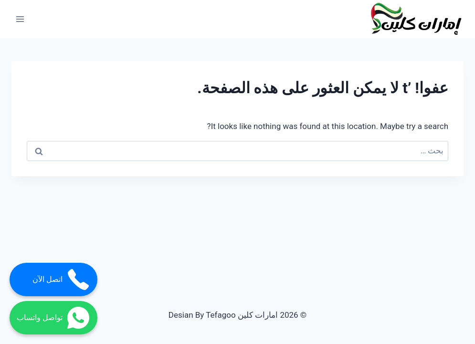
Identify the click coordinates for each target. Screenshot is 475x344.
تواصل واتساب (53, 318)
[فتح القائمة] (20, 18)
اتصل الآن (61, 279)
